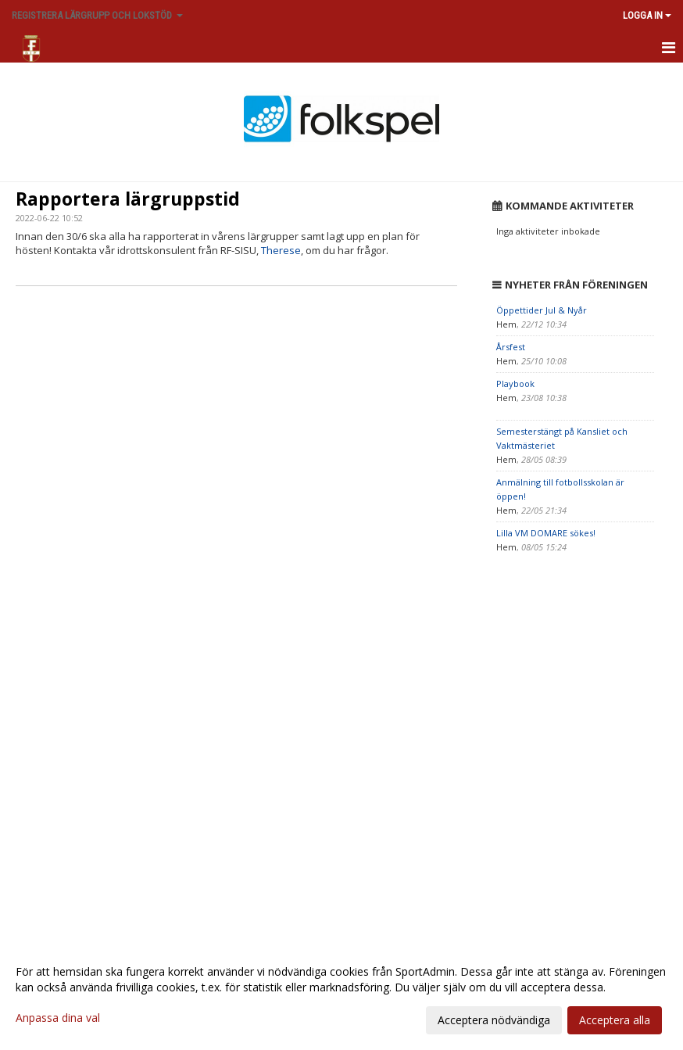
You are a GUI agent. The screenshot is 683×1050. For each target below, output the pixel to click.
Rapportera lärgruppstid (128, 198)
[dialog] (341, 995)
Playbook (515, 383)
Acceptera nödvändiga (494, 1019)
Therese (281, 250)
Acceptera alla (614, 1019)
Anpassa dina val (58, 1018)
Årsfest (510, 347)
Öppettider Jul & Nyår (541, 310)
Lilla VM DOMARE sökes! (545, 533)
